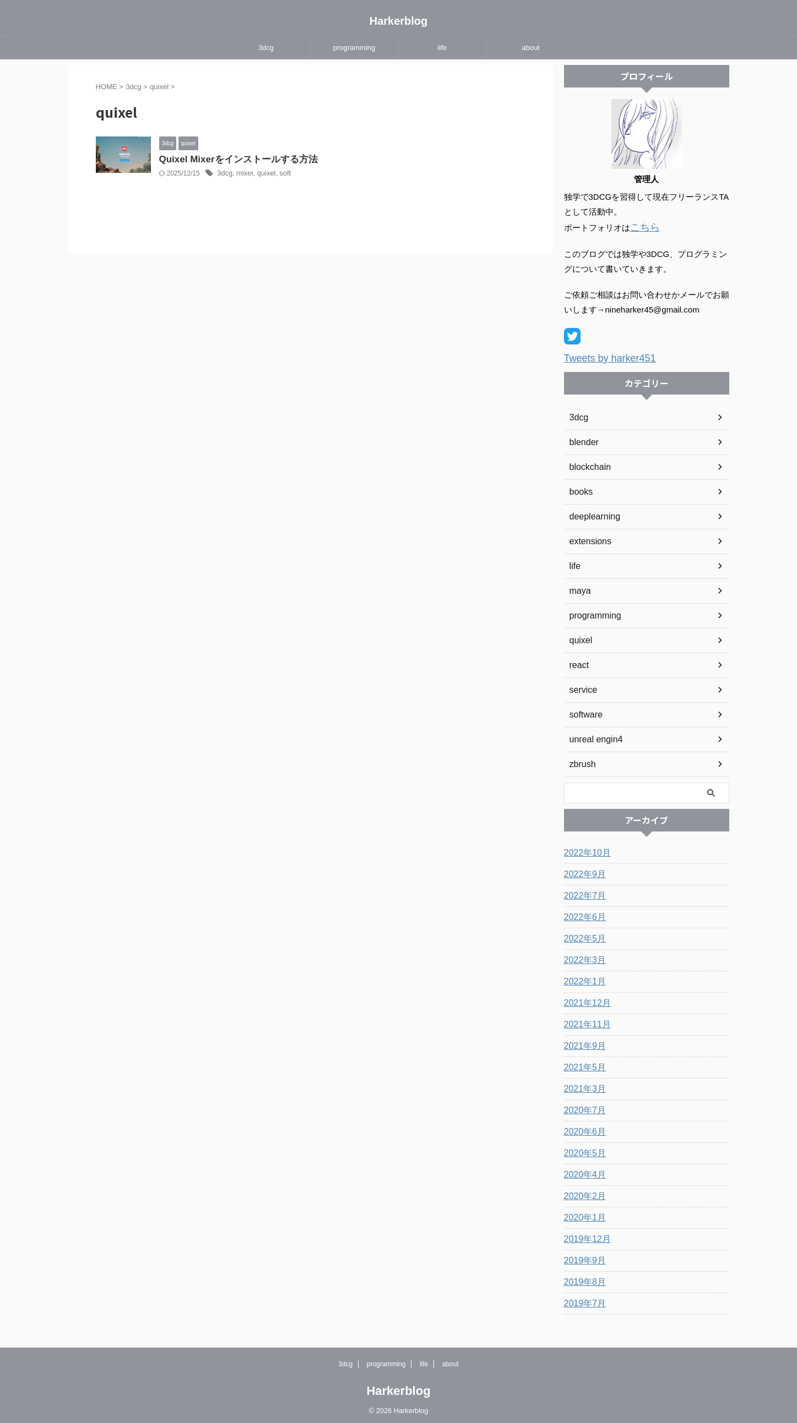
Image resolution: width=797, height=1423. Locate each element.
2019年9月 (582, 1257)
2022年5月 (582, 935)
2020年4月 (582, 1171)
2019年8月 (582, 1278)
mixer (353, 174)
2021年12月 (584, 999)
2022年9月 (582, 871)
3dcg (266, 47)
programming (354, 47)
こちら (642, 226)
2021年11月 (584, 1021)
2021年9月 (582, 1042)
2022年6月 (582, 914)
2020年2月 (582, 1193)
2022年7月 (582, 892)
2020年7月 (582, 1107)
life (442, 47)
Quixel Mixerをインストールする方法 (344, 160)
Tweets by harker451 (602, 355)
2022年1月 (582, 978)
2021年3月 (582, 1085)
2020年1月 (582, 1214)
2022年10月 (584, 849)
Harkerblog (399, 21)
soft (391, 174)
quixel (373, 174)
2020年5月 (582, 1150)
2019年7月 (582, 1300)
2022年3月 (582, 957)
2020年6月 (582, 1128)
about (531, 47)
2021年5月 (582, 1064)
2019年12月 (584, 1236)
